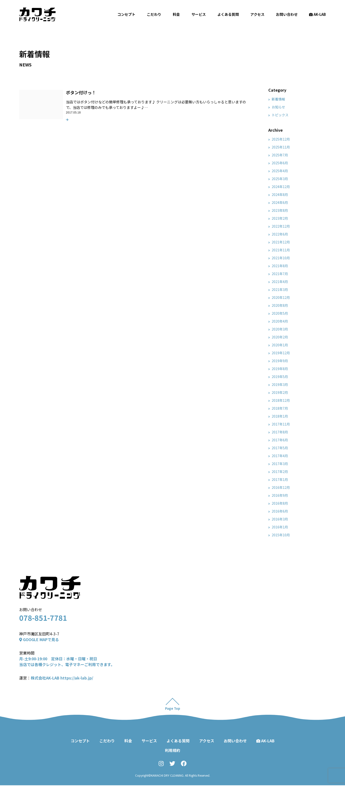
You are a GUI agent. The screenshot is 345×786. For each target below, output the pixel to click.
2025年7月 (280, 155)
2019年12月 (281, 352)
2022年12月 (281, 226)
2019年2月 (280, 392)
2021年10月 (281, 257)
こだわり (154, 14)
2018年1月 (280, 416)
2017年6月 (280, 439)
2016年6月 (280, 511)
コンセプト (126, 14)
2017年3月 (280, 463)
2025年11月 (281, 147)
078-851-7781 (43, 617)
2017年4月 (280, 455)
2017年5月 (280, 447)
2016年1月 (280, 527)
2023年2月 (280, 218)
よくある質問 (228, 14)
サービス (198, 14)
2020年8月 (280, 305)
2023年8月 (280, 210)
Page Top (172, 709)
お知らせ (278, 107)
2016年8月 (280, 503)
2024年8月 (280, 194)
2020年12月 (281, 297)
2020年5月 (280, 313)
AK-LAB (317, 14)
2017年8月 (280, 432)
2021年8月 (280, 265)
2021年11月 (281, 250)
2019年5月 (280, 376)
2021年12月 (281, 242)
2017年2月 (280, 471)
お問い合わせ (287, 14)
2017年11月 (281, 424)
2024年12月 (281, 186)
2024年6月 (280, 202)
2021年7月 (280, 273)
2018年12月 (281, 400)
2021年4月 (280, 281)
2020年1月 (280, 345)
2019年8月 (280, 368)
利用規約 (172, 751)
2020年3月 (280, 329)
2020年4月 (280, 321)
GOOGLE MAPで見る (39, 639)
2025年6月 (280, 162)
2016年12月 (281, 487)
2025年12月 (281, 139)
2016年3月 (280, 519)
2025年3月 (280, 178)
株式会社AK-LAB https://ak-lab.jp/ (62, 678)
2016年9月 (280, 495)
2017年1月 (280, 479)
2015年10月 (281, 534)
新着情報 (278, 99)
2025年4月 (280, 170)
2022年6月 (280, 234)
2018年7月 (280, 408)
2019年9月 (280, 360)
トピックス (280, 114)
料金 (176, 14)
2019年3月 (280, 384)
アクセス (257, 14)
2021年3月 (280, 289)
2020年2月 (280, 337)
